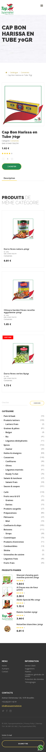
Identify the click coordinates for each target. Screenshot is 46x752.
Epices (7, 445)
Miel (8, 521)
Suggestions (30, 669)
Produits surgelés (12, 509)
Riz (7, 437)
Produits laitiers (12, 420)
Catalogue (14, 72)
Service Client (30, 666)
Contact (5, 671)
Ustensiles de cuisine (14, 554)
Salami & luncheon (13, 478)
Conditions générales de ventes (34, 675)
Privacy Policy (29, 723)
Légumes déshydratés (16, 441)
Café (6, 492)
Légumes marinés (14, 470)
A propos (5, 669)
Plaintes (28, 671)
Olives (9, 465)
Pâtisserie (9, 517)
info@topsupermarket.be (12, 706)
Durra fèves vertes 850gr (16, 373)
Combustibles (10, 546)
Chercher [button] (37, 403)
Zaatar (9, 449)
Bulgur (9, 432)
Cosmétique (10, 538)
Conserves (25, 72)
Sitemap (39, 723)
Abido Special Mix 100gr (28, 600)
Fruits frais (9, 563)
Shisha (7, 550)
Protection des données (34, 679)
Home (4, 666)
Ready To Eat (12, 474)
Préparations (10, 513)
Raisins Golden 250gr (27, 612)
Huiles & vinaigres (12, 453)
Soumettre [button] (23, 744)
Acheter (11, 166)
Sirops (9, 533)
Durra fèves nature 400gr (16, 249)
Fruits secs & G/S (12, 496)
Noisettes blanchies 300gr (30, 624)
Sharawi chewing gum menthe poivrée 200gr (28, 576)
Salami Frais (11, 482)
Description (9, 178)
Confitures (11, 461)
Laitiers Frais (12, 424)
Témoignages (30, 682)
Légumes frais (11, 559)
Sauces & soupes (12, 486)
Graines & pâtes (11, 428)
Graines (9, 500)
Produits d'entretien (14, 542)
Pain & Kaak (9, 416)
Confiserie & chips (12, 525)
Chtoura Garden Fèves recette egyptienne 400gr (19, 311)
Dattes (9, 504)
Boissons (8, 529)
